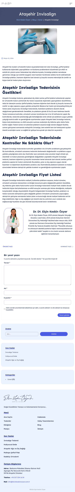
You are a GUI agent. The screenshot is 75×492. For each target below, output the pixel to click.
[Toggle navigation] (70, 4)
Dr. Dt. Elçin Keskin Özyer (50, 211)
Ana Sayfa (8, 417)
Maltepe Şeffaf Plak (12, 453)
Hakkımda (41, 417)
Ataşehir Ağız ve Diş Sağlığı (14, 360)
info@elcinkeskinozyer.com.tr (19, 482)
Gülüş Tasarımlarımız (46, 421)
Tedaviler (7, 421)
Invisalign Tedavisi (11, 352)
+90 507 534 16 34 (17, 477)
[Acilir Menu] (57, 4)
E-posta (7, 298)
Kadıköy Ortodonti (11, 457)
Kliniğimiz (7, 425)
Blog (39, 425)
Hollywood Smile (11, 356)
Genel (10, 379)
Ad (5, 288)
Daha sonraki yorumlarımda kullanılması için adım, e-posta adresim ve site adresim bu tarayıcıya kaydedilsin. (37, 309)
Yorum (7, 263)
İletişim (40, 429)
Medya (6, 429)
